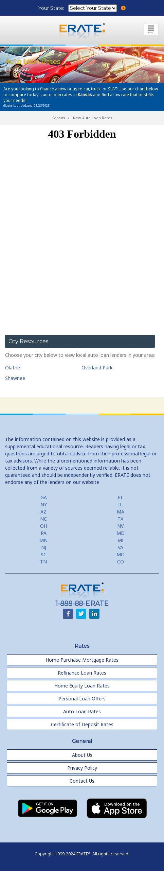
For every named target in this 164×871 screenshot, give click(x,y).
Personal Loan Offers (82, 698)
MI (120, 540)
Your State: (52, 8)
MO (120, 554)
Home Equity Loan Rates (82, 685)
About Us (82, 755)
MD (120, 533)
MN (43, 540)
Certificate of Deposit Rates (82, 724)
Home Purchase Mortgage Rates (82, 660)
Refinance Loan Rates (82, 672)
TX (120, 519)
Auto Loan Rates (82, 711)
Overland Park (96, 367)
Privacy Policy (82, 768)
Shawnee (15, 378)
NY (43, 504)
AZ (43, 511)
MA (120, 511)
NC (43, 519)
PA (44, 533)
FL (120, 497)
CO (120, 561)
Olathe (12, 367)
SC (44, 554)
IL (120, 504)
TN (43, 561)
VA (120, 547)
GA (43, 497)
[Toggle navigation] (151, 29)
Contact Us (82, 781)
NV (120, 526)
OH (43, 526)
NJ (43, 547)
